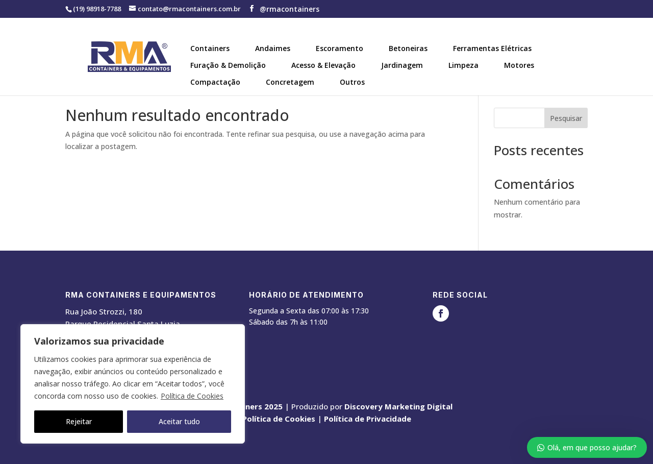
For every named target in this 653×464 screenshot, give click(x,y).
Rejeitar (79, 421)
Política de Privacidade (367, 418)
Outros (352, 82)
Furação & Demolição (228, 65)
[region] (132, 384)
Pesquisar (566, 118)
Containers (210, 48)
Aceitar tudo (179, 421)
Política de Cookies (192, 396)
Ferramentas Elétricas (492, 48)
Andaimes (272, 48)
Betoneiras (408, 48)
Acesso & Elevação (323, 65)
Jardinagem (402, 65)
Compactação (215, 82)
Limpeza (463, 65)
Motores (519, 65)
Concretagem (290, 82)
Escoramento (339, 48)
